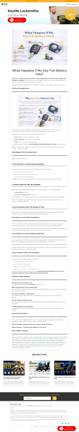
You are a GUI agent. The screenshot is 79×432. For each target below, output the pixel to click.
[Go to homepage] (4, 4)
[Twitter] (62, 423)
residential (33, 344)
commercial (39, 344)
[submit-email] (54, 398)
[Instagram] (68, 423)
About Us (52, 426)
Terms (45, 426)
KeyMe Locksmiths (23, 148)
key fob (17, 78)
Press (31, 426)
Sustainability (57, 426)
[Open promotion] (39, 1)
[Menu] (77, 4)
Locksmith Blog (36, 426)
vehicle (47, 344)
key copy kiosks (53, 337)
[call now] (17, 20)
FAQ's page (30, 405)
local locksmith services (40, 337)
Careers (41, 426)
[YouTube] (65, 423)
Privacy (48, 426)
